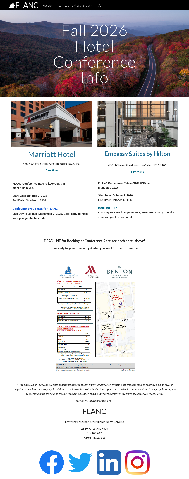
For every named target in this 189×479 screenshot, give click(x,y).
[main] (94, 54)
